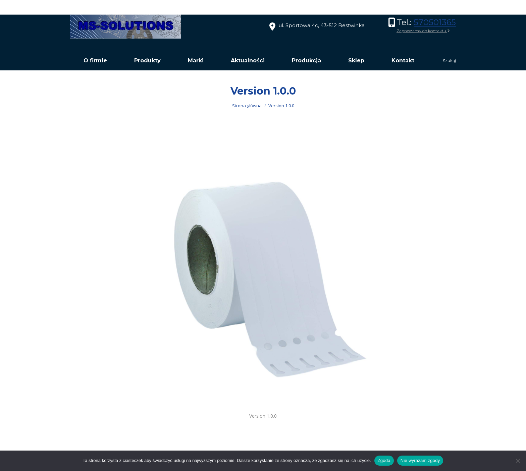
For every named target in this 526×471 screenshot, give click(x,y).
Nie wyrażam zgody (420, 460)
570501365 (435, 22)
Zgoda (384, 460)
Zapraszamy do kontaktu (423, 30)
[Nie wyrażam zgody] (517, 460)
